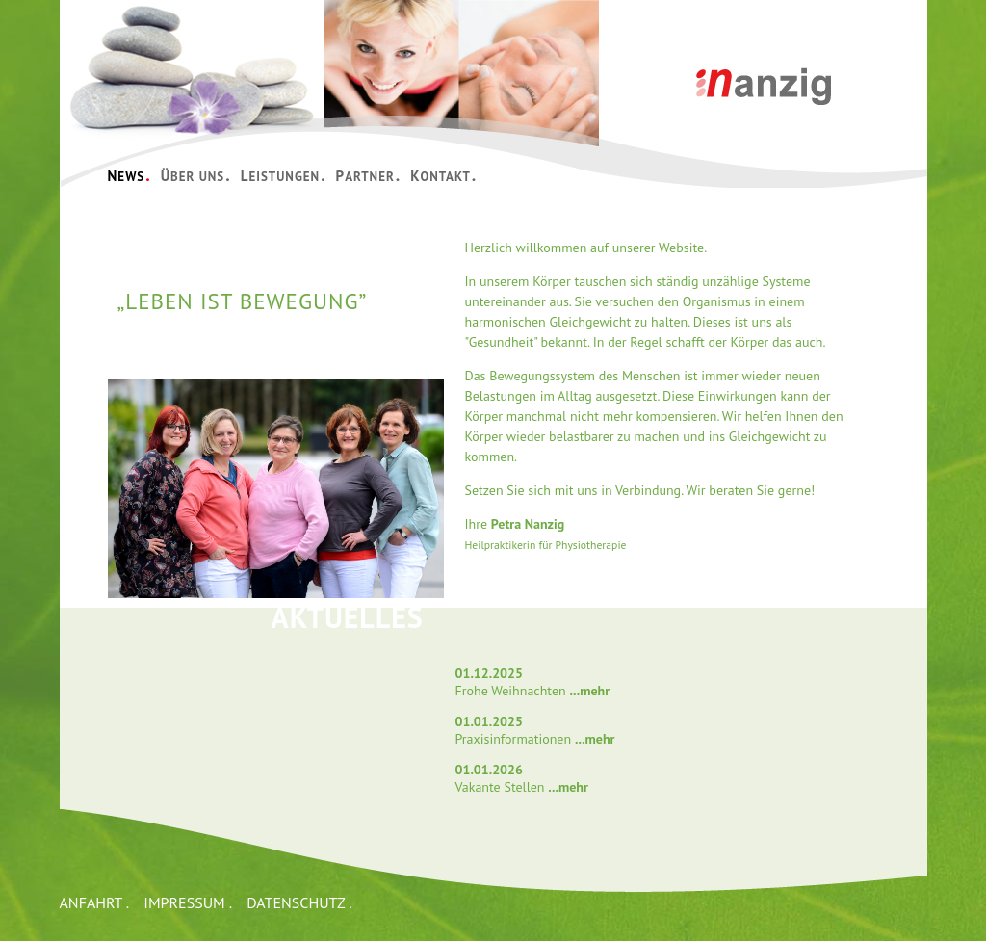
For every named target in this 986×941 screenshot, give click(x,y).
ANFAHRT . (95, 902)
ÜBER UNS (196, 175)
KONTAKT (443, 175)
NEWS (129, 175)
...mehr (589, 690)
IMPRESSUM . (187, 902)
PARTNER (369, 175)
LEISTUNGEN (283, 175)
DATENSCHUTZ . (298, 902)
